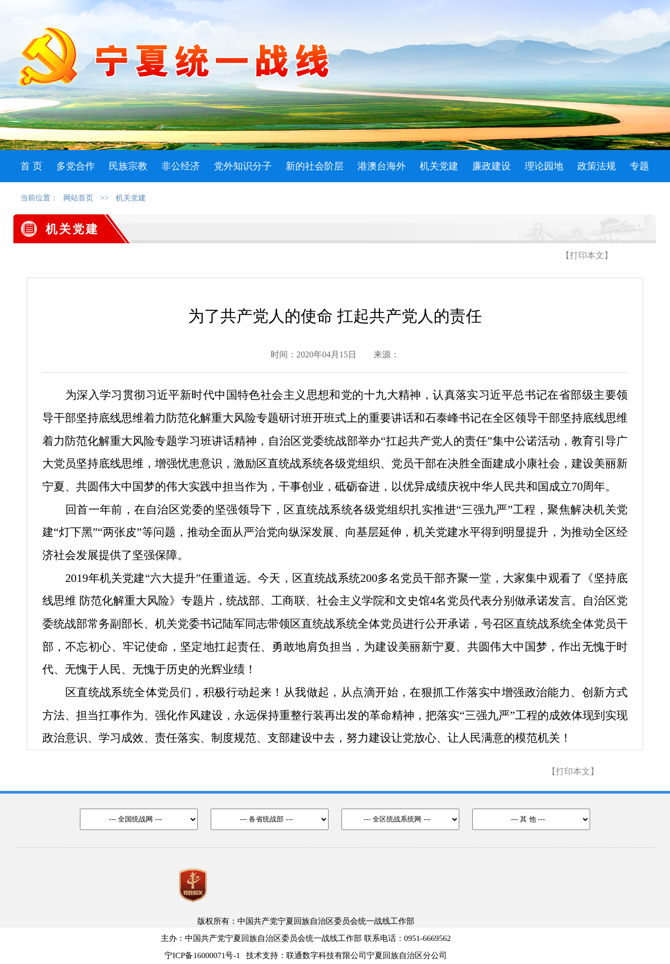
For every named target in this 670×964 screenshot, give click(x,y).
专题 (639, 166)
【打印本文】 (587, 255)
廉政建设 (491, 166)
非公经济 (180, 166)
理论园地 (544, 166)
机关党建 (439, 166)
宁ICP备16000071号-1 (202, 955)
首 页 (31, 166)
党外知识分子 (243, 166)
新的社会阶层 (315, 166)
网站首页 (78, 198)
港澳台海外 (382, 166)
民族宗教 (128, 166)
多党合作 (75, 166)
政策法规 (596, 166)
